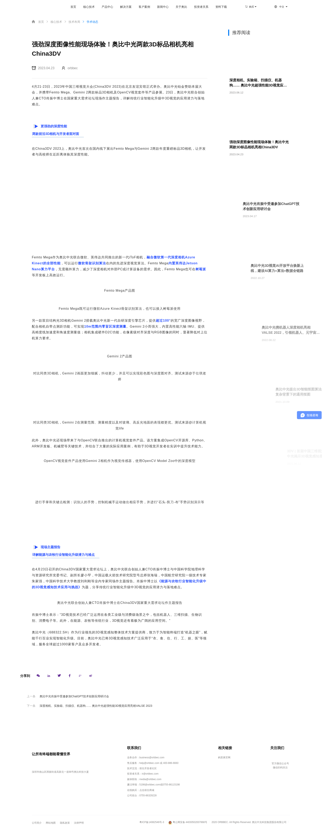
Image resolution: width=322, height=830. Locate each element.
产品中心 (104, 6)
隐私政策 (65, 822)
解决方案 (123, 6)
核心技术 (86, 6)
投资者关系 (198, 6)
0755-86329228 (147, 795)
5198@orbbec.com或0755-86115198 (159, 784)
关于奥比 (178, 6)
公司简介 (37, 822)
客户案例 (141, 6)
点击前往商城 (146, 790)
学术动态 (90, 21)
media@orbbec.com (150, 779)
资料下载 (218, 6)
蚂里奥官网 (224, 757)
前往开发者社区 (148, 768)
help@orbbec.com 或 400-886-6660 (158, 763)
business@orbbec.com (151, 757)
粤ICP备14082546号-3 (152, 822)
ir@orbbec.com (150, 773)
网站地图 (51, 822)
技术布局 (72, 21)
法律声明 (79, 822)
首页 (70, 6)
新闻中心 (160, 6)
